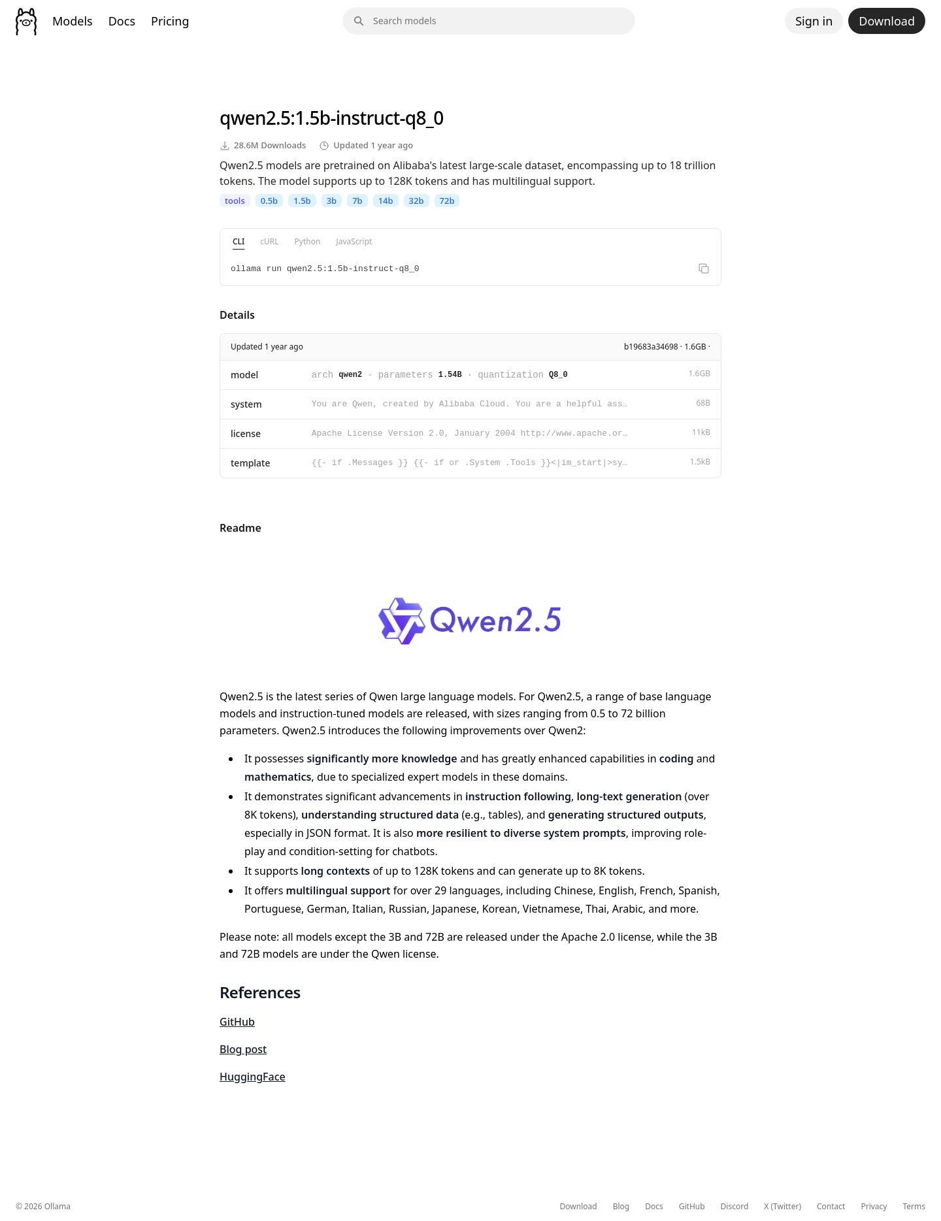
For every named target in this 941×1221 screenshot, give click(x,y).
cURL (269, 241)
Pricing (170, 21)
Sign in (814, 21)
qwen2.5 (255, 117)
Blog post (243, 1049)
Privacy (874, 1206)
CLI (238, 241)
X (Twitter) (782, 1206)
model (244, 374)
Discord (735, 1206)
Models (72, 21)
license (246, 433)
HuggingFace (253, 1076)
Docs (121, 21)
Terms (913, 1206)
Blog (621, 1206)
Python (308, 241)
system (246, 404)
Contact (831, 1206)
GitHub (237, 1022)
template (251, 463)
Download (887, 21)
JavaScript (354, 241)
